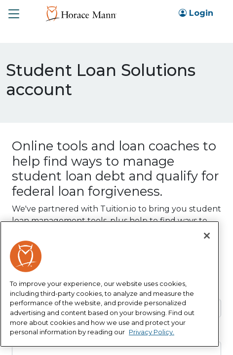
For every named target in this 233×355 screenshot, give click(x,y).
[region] (109, 284)
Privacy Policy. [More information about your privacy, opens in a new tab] (151, 332)
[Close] (207, 236)
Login (196, 13)
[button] (14, 14)
